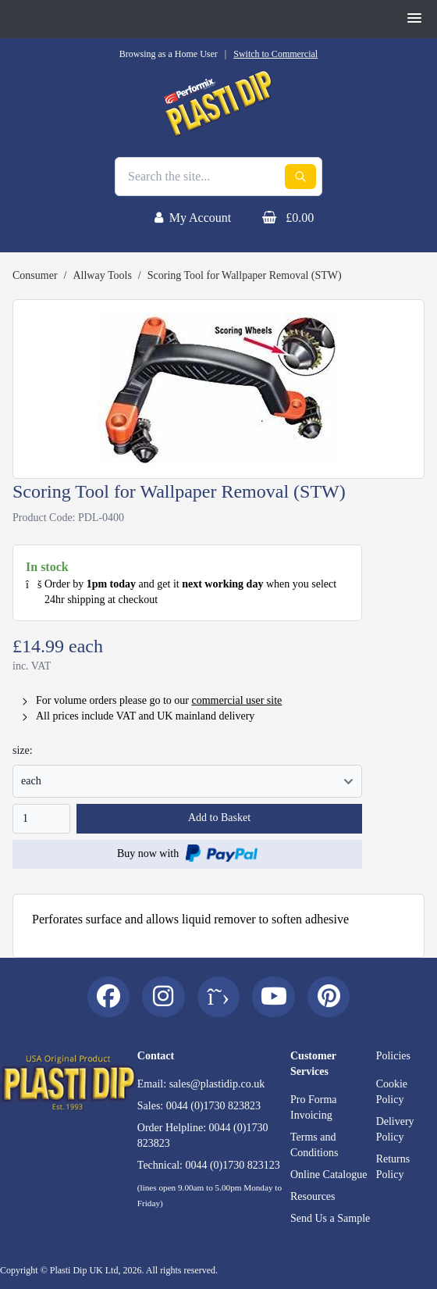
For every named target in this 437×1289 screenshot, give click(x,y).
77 (187, 781)
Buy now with (187, 853)
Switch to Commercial (275, 53)
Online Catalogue (328, 1174)
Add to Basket (219, 817)
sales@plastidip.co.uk (217, 1084)
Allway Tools (102, 275)
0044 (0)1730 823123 (232, 1165)
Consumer (35, 275)
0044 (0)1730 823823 (213, 1106)
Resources (313, 1196)
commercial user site (236, 700)
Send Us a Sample (330, 1218)
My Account (200, 217)
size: (22, 750)
